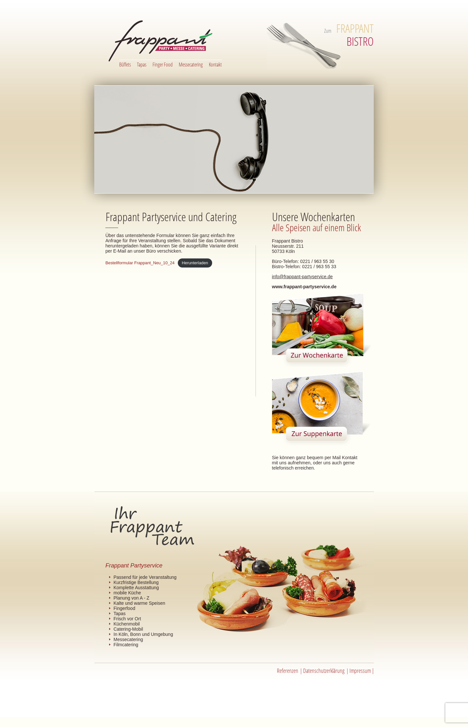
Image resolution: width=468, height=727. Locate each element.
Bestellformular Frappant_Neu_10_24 (140, 262)
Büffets (125, 64)
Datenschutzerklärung (324, 670)
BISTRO (355, 34)
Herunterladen (195, 262)
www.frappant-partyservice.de (304, 286)
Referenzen (287, 670)
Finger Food (163, 64)
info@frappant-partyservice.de (302, 276)
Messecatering (191, 64)
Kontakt (215, 64)
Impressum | (361, 670)
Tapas (141, 64)
